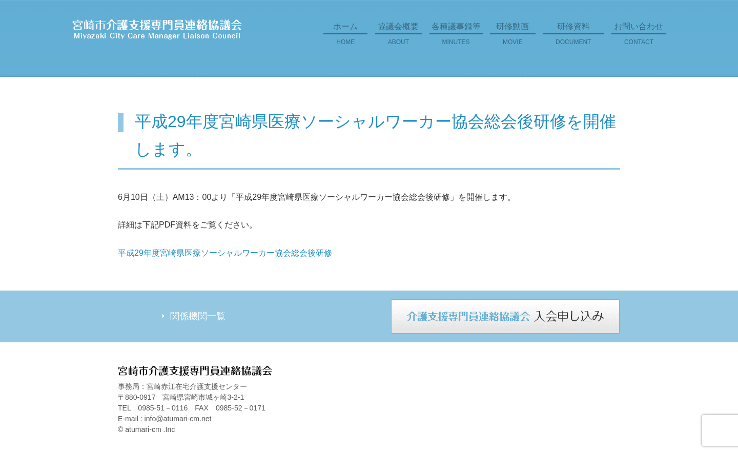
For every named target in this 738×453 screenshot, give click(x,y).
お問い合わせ (638, 37)
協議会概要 (398, 37)
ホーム (345, 37)
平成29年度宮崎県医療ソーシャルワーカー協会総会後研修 (225, 253)
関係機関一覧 (197, 316)
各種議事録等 (456, 37)
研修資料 (573, 37)
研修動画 (513, 37)
